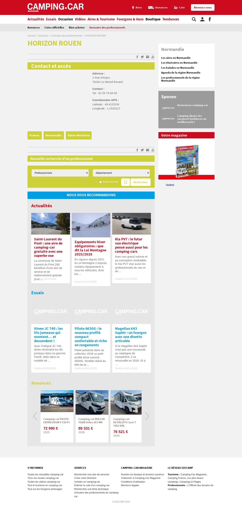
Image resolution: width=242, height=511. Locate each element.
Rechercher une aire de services (91, 474)
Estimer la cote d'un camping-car (92, 485)
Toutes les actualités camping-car (45, 474)
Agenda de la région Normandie (180, 73)
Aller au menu (237, 1)
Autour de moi (110, 181)
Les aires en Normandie (176, 58)
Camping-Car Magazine (193, 474)
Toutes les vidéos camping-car (43, 481)
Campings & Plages (190, 481)
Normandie (53, 135)
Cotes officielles (54, 28)
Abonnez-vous (203, 8)
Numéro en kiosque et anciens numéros (142, 474)
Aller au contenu (239, 1)
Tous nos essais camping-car (43, 478)
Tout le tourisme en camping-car (44, 485)
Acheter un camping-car (87, 481)
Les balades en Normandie (177, 68)
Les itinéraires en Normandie (179, 63)
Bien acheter (77, 28)
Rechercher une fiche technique (91, 489)
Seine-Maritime (79, 135)
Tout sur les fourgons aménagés (44, 489)
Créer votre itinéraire (85, 478)
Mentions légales (130, 485)
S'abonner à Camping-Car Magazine (140, 478)
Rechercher (140, 182)
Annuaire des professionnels (107, 28)
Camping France (177, 478)
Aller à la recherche (241, 1)
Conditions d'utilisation (133, 481)
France (34, 135)
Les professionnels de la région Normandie (180, 79)
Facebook (170, 185)
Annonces (33, 28)
